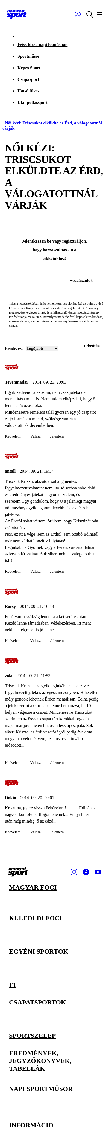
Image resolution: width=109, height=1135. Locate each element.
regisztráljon (74, 241)
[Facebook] (86, 872)
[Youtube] (98, 872)
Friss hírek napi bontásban (42, 44)
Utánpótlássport (32, 102)
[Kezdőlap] (16, 14)
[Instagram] (74, 872)
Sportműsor (28, 56)
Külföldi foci (35, 917)
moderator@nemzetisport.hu (71, 321)
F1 (12, 984)
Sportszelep (32, 1035)
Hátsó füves (28, 90)
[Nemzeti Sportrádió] (77, 14)
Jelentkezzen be (36, 241)
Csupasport (28, 79)
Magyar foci (33, 887)
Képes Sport (28, 67)
